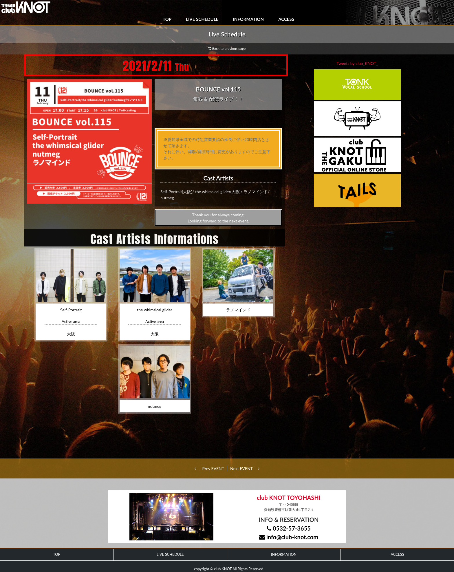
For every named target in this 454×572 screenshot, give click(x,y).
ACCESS (286, 19)
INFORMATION (248, 19)
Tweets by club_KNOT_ (357, 63)
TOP (167, 19)
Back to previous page (227, 48)
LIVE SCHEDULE (202, 19)
